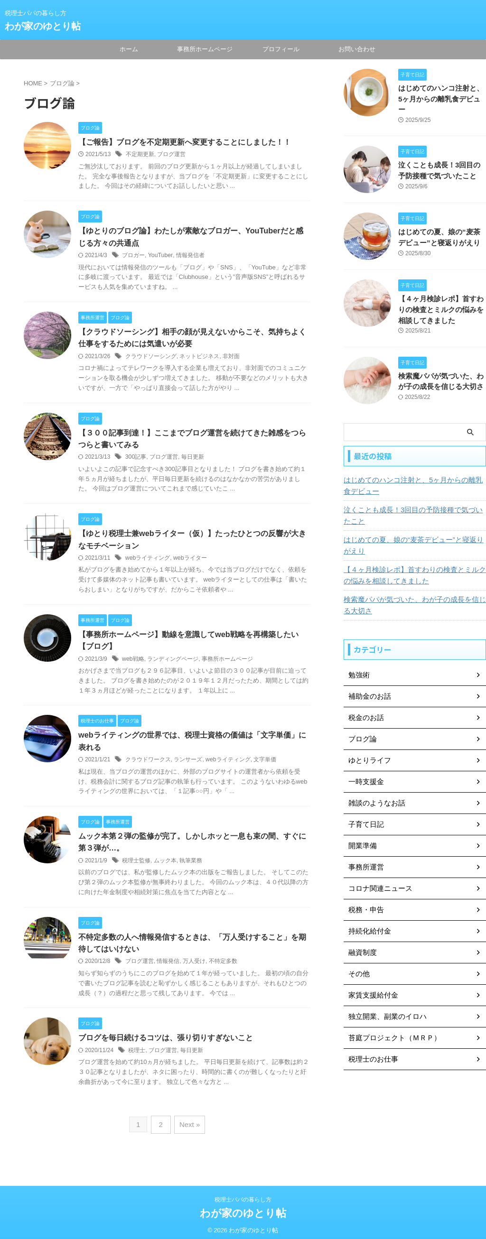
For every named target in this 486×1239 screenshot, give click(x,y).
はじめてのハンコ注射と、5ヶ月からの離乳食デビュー (412, 475)
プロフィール (280, 49)
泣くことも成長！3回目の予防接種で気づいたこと (412, 505)
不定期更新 (140, 154)
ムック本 (165, 864)
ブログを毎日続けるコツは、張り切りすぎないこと (165, 1042)
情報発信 (168, 965)
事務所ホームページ (205, 49)
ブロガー (133, 256)
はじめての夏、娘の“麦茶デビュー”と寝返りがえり (412, 535)
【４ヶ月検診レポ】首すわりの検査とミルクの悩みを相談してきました (441, 299)
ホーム (129, 49)
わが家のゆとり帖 (43, 26)
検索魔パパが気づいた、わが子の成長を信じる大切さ (413, 594)
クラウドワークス (148, 763)
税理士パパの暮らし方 (243, 1195)
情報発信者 (189, 256)
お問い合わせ (356, 49)
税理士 (136, 1055)
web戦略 (133, 661)
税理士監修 (136, 864)
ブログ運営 (171, 154)
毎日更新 (192, 458)
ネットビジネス (199, 357)
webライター (189, 560)
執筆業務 (190, 864)
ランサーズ (188, 763)
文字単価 (264, 763)
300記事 (135, 458)
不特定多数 (223, 965)
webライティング (147, 560)
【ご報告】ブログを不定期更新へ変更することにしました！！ (184, 142)
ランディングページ (172, 661)
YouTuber (160, 256)
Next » (188, 1128)
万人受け (194, 965)
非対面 (231, 357)
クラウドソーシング (151, 357)
